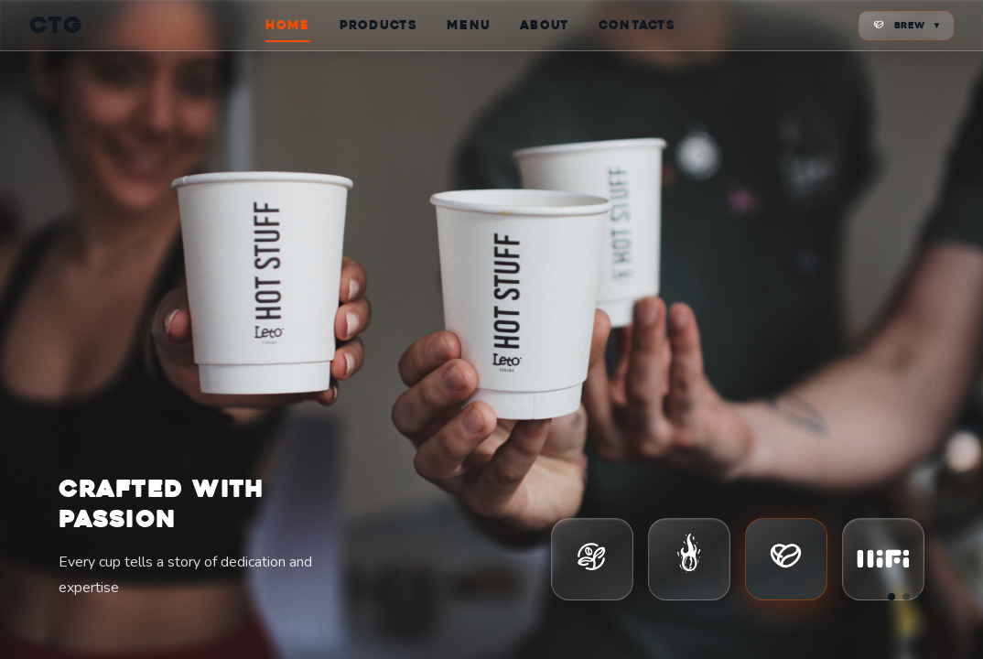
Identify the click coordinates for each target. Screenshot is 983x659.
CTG (56, 25)
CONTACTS (637, 25)
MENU (469, 25)
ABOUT (544, 25)
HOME (287, 25)
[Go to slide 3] (920, 596)
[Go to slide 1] (891, 596)
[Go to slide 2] (906, 596)
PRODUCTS (378, 25)
